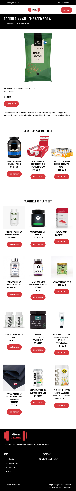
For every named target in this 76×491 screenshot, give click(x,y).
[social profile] (19, 3)
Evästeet (68, 485)
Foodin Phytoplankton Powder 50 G (38, 337)
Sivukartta (67, 487)
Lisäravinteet (11, 24)
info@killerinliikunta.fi (64, 3)
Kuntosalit (11, 467)
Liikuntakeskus (13, 463)
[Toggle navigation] (6, 10)
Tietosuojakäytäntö (55, 487)
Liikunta (11, 459)
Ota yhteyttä (58, 485)
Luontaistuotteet (25, 24)
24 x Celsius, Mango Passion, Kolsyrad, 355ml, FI (62, 164)
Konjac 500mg (61, 232)
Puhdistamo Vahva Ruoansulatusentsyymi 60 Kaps (38, 284)
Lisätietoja (11, 104)
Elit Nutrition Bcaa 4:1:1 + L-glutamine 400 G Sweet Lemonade (62, 393)
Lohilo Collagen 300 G (62, 281)
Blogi (9, 471)
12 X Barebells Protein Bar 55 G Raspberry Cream (38, 164)
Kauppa (66, 10)
